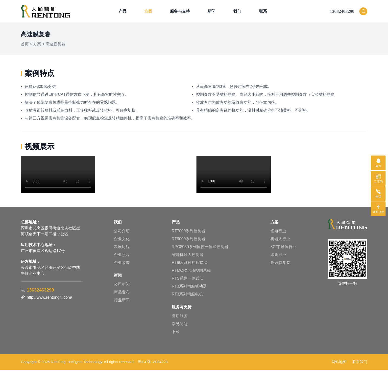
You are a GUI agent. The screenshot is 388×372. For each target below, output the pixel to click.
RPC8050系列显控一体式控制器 (200, 249)
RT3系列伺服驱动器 (189, 288)
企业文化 (122, 241)
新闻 (212, 12)
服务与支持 (180, 12)
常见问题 (180, 326)
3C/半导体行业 (283, 249)
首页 (25, 46)
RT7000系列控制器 (189, 233)
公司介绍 (122, 233)
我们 (237, 12)
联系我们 (359, 364)
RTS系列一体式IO (188, 280)
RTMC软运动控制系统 (191, 273)
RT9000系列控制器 (189, 241)
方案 (148, 12)
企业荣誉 (122, 265)
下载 (176, 334)
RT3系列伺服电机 (187, 296)
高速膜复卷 (55, 46)
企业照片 (122, 257)
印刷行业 (278, 257)
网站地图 (339, 364)
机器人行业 (280, 241)
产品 (122, 12)
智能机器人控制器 (187, 257)
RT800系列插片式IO (190, 265)
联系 (263, 12)
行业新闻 (122, 302)
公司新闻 (122, 286)
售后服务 (180, 318)
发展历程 (122, 249)
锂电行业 (278, 233)
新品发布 (122, 294)
